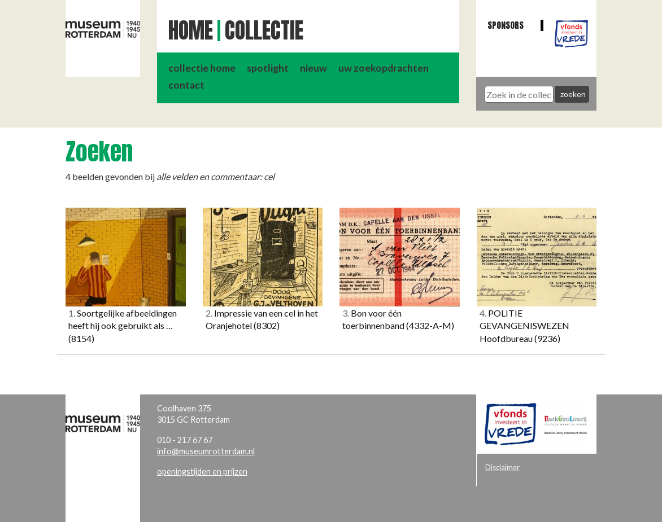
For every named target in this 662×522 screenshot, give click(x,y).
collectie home (202, 68)
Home (190, 30)
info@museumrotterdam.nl (206, 451)
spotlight (268, 68)
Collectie (264, 30)
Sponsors (505, 25)
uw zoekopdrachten (383, 68)
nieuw (313, 68)
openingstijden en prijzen (202, 471)
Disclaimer (502, 467)
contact (186, 85)
